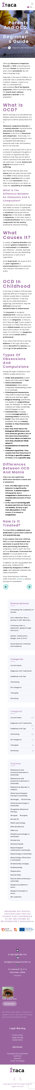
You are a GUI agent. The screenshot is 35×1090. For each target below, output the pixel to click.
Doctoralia (9, 1004)
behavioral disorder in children (19, 788)
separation (16, 871)
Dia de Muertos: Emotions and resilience (20, 645)
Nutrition (17, 1058)
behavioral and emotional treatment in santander (19, 781)
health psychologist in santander (19, 835)
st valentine (16, 897)
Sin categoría (15, 687)
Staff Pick (17, 1056)
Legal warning (17, 1037)
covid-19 (15, 819)
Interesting (14, 682)
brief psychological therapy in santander (19, 794)
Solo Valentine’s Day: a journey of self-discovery (20, 619)
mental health (17, 844)
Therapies (14, 693)
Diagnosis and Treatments (22, 48)
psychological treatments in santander (20, 849)
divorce (15, 830)
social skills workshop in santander (20, 880)
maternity (16, 840)
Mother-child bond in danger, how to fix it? (18, 637)
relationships (17, 867)
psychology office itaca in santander (20, 859)
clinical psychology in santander (19, 804)
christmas (27, 799)
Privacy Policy (17, 1035)
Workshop (14, 698)
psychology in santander (22, 854)
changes (15, 799)
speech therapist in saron (19, 892)
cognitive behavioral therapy (19, 810)
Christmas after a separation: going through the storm (20, 628)
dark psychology (18, 823)
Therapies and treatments (17, 1054)
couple (14, 815)
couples (24, 815)
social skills (16, 875)
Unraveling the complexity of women (22, 611)
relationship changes (20, 864)
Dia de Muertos (18, 827)
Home (4, 48)
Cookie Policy (17, 1040)
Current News (15, 665)
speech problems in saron (19, 886)
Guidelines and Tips (18, 676)
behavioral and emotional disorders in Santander (19, 772)
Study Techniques (17, 1061)
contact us (21, 579)
